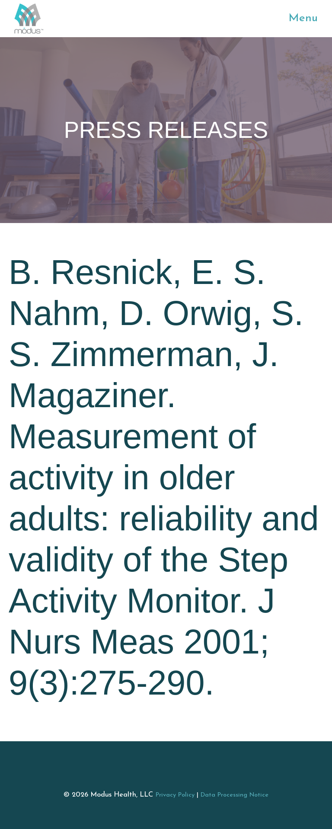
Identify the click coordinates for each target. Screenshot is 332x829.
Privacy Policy (175, 795)
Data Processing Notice (234, 795)
